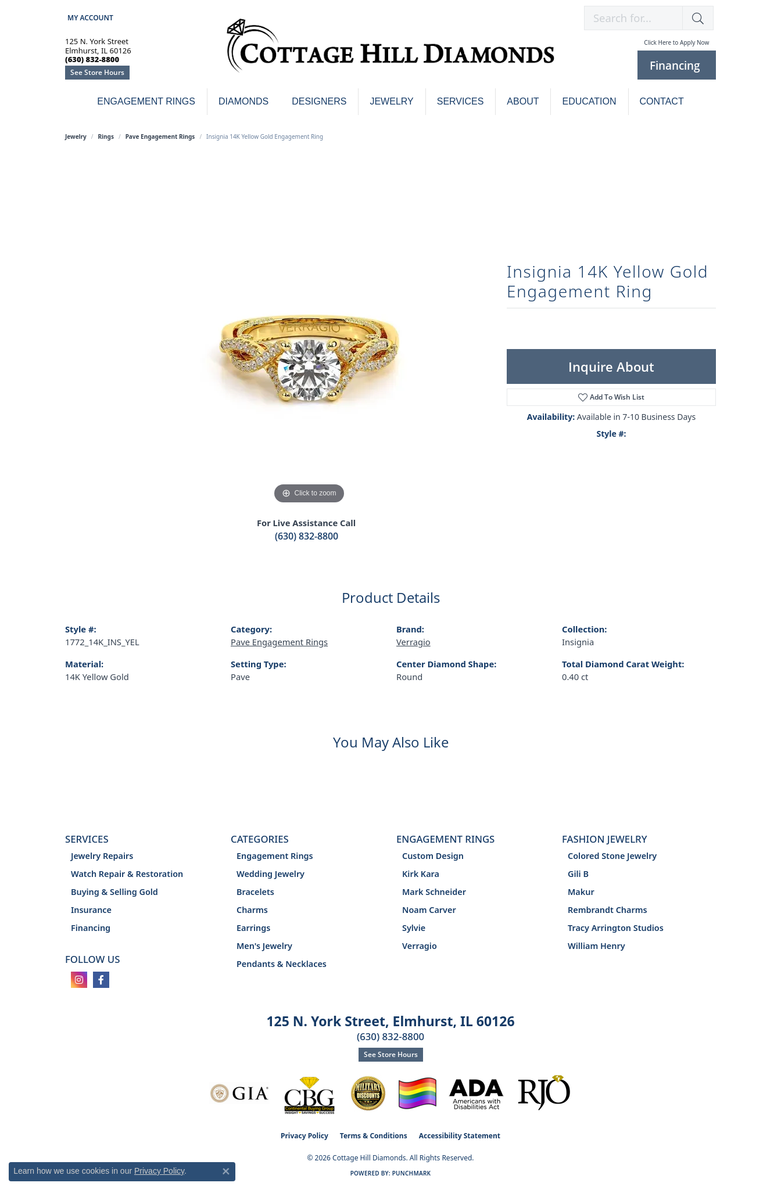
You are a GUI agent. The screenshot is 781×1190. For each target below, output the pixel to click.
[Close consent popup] (226, 1171)
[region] (309, 333)
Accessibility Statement (459, 1136)
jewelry (76, 136)
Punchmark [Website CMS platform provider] (411, 1173)
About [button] (523, 101)
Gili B (578, 873)
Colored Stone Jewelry (612, 855)
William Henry (596, 945)
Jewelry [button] (391, 101)
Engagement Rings (146, 101)
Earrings (253, 927)
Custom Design (433, 855)
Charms (252, 909)
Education (589, 101)
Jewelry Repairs (102, 855)
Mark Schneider (434, 891)
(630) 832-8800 (306, 536)
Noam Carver (429, 909)
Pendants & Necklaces (282, 963)
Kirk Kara (420, 873)
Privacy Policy (304, 1136)
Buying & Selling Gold (114, 891)
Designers (319, 101)
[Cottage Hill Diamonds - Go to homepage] (390, 52)
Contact (662, 101)
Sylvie (413, 927)
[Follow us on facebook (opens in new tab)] (101, 980)
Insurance (91, 909)
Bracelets (255, 891)
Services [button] (460, 101)
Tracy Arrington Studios (616, 927)
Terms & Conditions (373, 1136)
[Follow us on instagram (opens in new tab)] (79, 980)
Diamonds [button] (243, 101)
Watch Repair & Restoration (127, 873)
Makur (581, 891)
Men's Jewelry (264, 945)
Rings (106, 136)
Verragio (413, 642)
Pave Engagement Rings (160, 136)
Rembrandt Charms (607, 909)
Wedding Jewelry (270, 873)
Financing (90, 927)
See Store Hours (97, 72)
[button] (89, 18)
